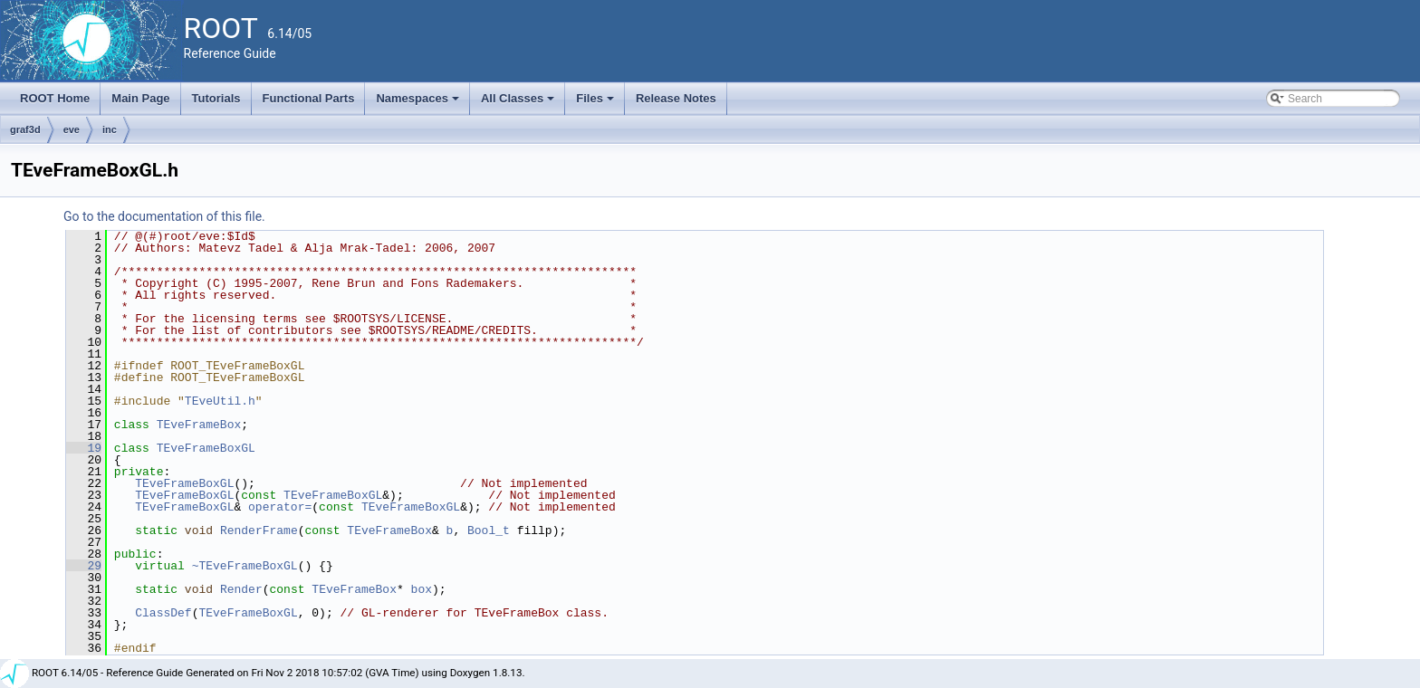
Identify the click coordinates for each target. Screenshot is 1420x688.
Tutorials (216, 98)
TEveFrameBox (199, 424)
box (421, 589)
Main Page (140, 98)
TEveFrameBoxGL (206, 448)
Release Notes (676, 98)
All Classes (519, 103)
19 (83, 448)
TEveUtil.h (220, 401)
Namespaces (419, 103)
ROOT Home (55, 98)
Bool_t (488, 530)
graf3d (25, 129)
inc (109, 129)
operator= (280, 507)
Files (596, 103)
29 (83, 566)
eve (71, 129)
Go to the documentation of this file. (164, 216)
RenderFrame (259, 530)
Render (241, 589)
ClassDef (163, 613)
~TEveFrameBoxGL (245, 566)
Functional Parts (309, 98)
